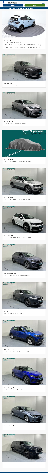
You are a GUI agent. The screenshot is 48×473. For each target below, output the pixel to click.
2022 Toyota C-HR (8, 121)
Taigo (11, 275)
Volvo (15, 85)
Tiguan (11, 161)
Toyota (16, 123)
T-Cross (11, 351)
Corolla (7, 427)
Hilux (10, 466)
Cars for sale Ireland (13, 8)
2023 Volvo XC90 (8, 83)
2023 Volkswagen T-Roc (10, 388)
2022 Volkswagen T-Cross (11, 350)
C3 (4, 42)
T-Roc (11, 389)
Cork (5, 85)
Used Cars (22, 42)
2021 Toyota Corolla (9, 426)
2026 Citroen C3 (8, 40)
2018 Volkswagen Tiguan (10, 235)
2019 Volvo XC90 (8, 311)
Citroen (8, 42)
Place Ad (13, 5)
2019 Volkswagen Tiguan (10, 197)
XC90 (21, 85)
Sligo (18, 42)
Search (34, 5)
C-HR (5, 123)
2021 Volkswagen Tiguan (10, 159)
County (15, 42)
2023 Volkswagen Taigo (10, 273)
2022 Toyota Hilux (8, 464)
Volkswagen (23, 161)
